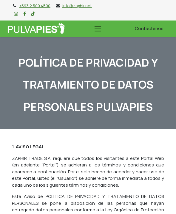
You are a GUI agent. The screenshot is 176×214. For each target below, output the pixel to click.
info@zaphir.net (77, 5)
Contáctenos (149, 28)
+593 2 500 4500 (34, 5)
